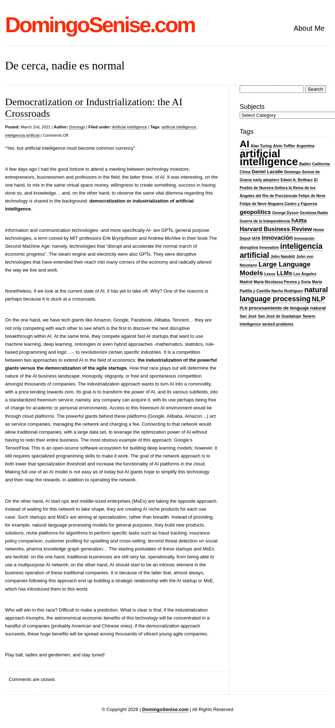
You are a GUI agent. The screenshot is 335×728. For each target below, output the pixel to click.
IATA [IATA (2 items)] (256, 238)
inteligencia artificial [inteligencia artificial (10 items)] (281, 251)
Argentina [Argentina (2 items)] (305, 146)
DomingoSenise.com (100, 25)
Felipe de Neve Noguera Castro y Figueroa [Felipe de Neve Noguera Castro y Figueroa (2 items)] (278, 203)
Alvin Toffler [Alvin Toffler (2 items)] (284, 146)
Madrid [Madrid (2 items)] (246, 282)
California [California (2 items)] (321, 164)
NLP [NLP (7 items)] (318, 299)
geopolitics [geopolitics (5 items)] (255, 212)
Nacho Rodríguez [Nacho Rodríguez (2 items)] (287, 291)
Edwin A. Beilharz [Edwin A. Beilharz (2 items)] (296, 180)
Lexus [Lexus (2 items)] (269, 274)
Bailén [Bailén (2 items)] (305, 164)
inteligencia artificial (22, 135)
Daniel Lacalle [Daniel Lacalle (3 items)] (267, 171)
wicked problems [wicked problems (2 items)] (277, 324)
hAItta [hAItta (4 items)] (298, 220)
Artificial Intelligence (129, 127)
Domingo (77, 127)
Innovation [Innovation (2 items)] (269, 247)
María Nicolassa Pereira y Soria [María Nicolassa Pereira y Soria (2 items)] (282, 282)
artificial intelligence (179, 127)
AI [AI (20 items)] (244, 144)
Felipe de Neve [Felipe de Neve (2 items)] (312, 195)
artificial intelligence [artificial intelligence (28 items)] (269, 157)
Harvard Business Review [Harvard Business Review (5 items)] (276, 229)
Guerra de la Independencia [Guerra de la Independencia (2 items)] (265, 221)
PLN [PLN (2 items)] (243, 308)
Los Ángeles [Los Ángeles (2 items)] (304, 274)
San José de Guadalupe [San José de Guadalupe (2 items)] (279, 316)
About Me (309, 28)
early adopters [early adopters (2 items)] (266, 180)
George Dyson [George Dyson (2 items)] (285, 212)
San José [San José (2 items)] (248, 316)
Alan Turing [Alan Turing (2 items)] (261, 146)
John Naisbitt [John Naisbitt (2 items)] (282, 256)
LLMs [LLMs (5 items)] (284, 273)
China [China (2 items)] (245, 172)
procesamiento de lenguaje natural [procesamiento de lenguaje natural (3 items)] (287, 308)
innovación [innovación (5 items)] (277, 237)
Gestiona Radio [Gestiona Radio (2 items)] (314, 212)
